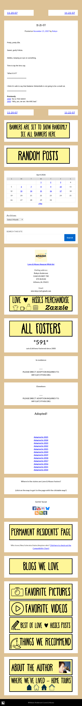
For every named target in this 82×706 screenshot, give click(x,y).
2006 (9, 99)
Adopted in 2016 (41, 464)
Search (70, 237)
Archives (11, 215)
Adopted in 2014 (41, 470)
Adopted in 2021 (41, 449)
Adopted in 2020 (41, 452)
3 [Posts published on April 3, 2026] (60, 182)
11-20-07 (12, 12)
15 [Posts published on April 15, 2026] (41, 191)
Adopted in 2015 (41, 467)
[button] (3, 703)
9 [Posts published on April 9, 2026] (50, 187)
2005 (9, 101)
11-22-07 (69, 12)
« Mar (40, 204)
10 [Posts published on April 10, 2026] (61, 187)
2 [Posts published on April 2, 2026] (50, 182)
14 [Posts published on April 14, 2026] (31, 191)
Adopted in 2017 (41, 461)
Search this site (14, 231)
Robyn (54, 31)
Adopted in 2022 (41, 446)
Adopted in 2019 (41, 455)
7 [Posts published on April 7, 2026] (31, 187)
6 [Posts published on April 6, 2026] (21, 187)
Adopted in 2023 (41, 443)
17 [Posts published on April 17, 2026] (61, 191)
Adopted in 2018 (41, 458)
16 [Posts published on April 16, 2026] (51, 191)
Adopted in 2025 (41, 437)
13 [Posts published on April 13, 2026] (21, 191)
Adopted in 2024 (41, 440)
